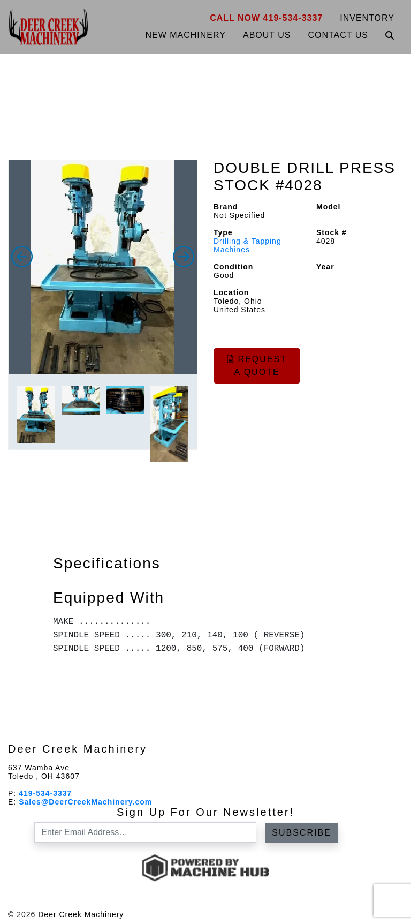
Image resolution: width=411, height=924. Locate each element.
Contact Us (338, 35)
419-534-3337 (45, 793)
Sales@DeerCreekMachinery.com (85, 802)
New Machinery (185, 35)
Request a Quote (257, 366)
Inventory (367, 17)
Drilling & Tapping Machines (247, 245)
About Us (267, 35)
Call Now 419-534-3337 (266, 17)
